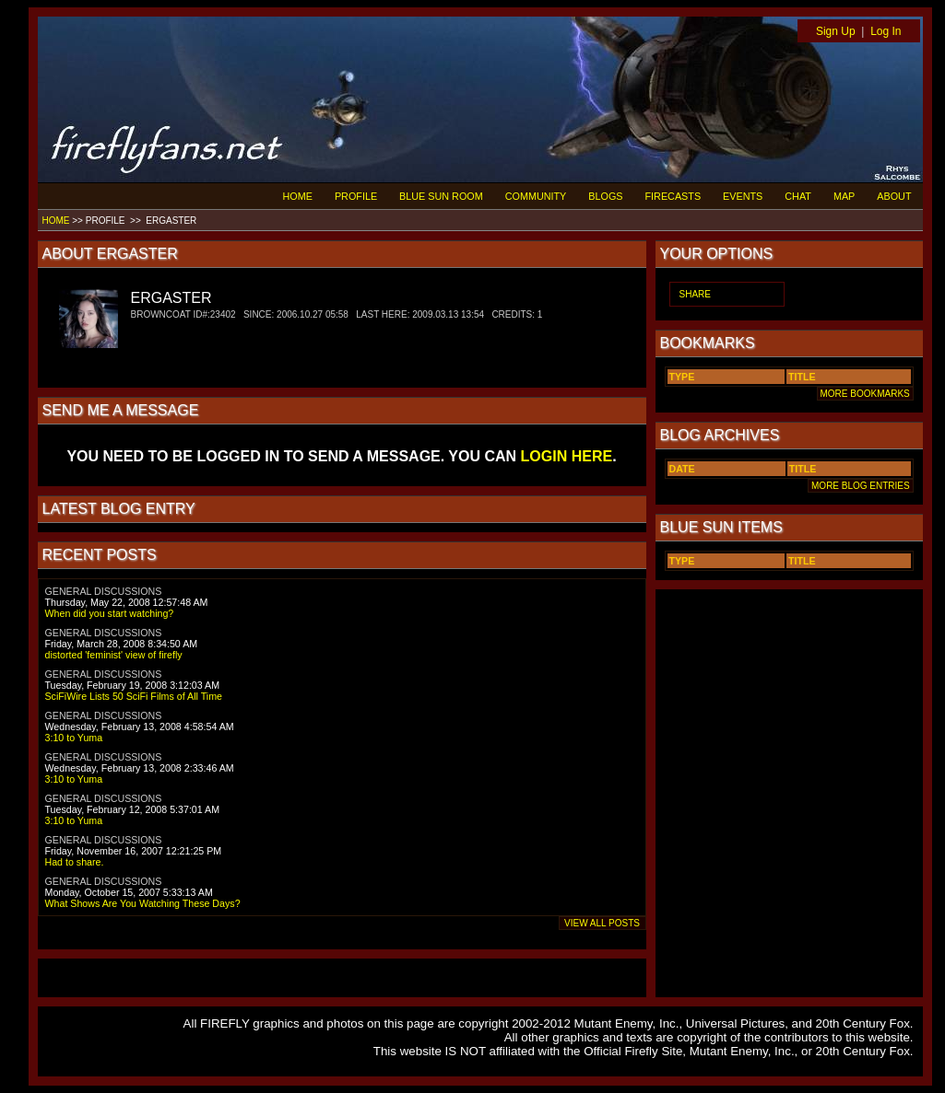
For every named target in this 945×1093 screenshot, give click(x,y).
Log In (885, 31)
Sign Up (836, 31)
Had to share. (74, 861)
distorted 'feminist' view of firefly (114, 654)
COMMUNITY (536, 196)
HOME (298, 196)
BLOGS (605, 196)
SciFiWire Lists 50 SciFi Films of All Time (133, 696)
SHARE (695, 294)
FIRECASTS (673, 196)
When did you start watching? (109, 613)
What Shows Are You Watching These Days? (143, 903)
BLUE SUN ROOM (441, 196)
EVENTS (742, 196)
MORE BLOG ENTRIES (860, 486)
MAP (844, 196)
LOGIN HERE (567, 456)
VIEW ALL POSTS (602, 923)
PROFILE (356, 196)
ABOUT (894, 196)
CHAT (798, 196)
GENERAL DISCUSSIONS (103, 591)
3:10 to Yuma (74, 737)
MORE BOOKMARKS (865, 394)
